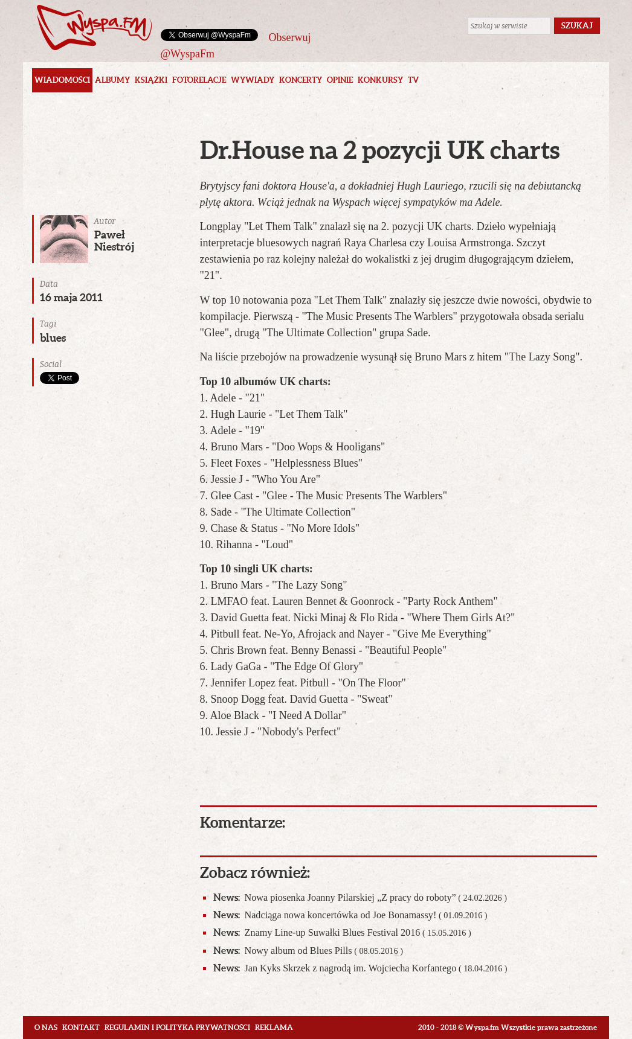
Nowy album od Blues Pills (308, 950)
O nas (45, 1027)
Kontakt (81, 1027)
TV (413, 80)
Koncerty (300, 80)
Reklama (274, 1027)
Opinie (340, 80)
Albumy (112, 80)
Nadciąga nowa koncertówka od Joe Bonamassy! (350, 915)
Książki (151, 80)
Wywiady (252, 80)
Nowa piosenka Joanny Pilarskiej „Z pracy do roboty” (360, 897)
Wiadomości (62, 80)
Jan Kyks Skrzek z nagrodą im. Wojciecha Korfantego (360, 968)
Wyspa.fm (94, 27)
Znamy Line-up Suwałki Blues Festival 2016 (342, 932)
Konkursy (380, 80)
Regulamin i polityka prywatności (177, 1027)
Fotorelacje (199, 80)
